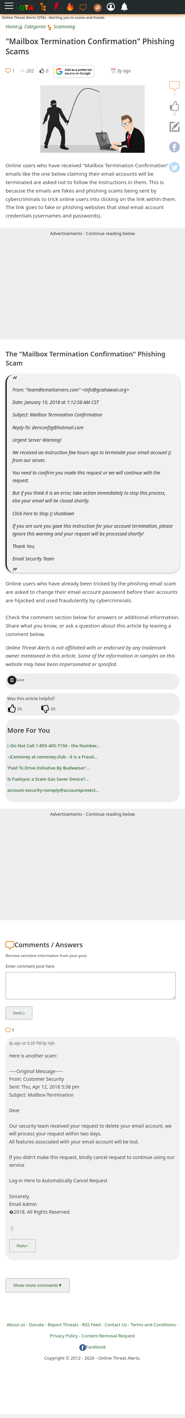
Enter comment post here (29, 966)
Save (16, 679)
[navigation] (174, 106)
